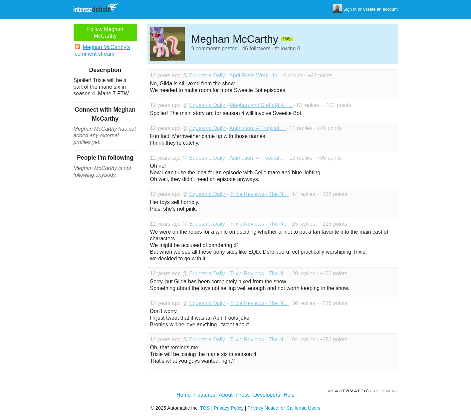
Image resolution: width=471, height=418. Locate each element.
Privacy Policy (229, 408)
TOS (205, 408)
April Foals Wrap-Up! (254, 75)
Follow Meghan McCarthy (105, 32)
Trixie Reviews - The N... (259, 194)
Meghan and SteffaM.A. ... (261, 105)
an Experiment (362, 391)
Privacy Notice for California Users (284, 408)
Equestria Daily (207, 75)
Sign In (350, 9)
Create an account (380, 9)
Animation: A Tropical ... (258, 128)
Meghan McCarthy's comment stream (102, 50)
